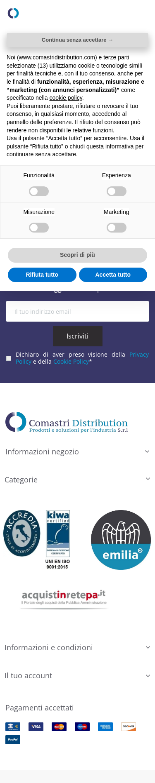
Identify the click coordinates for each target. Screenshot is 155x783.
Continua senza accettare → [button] (77, 40)
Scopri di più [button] (77, 255)
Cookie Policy (71, 361)
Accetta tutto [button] (113, 274)
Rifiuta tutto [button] (42, 274)
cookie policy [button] (66, 97)
